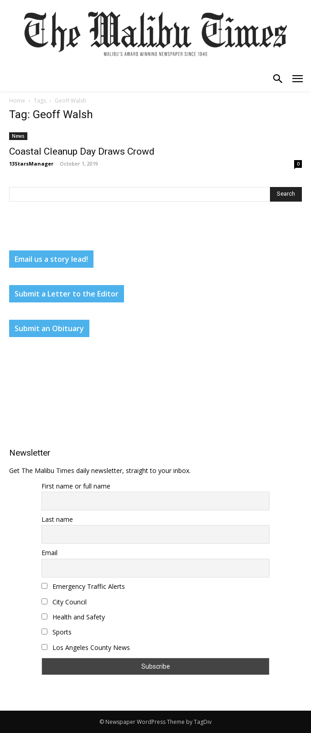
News (18, 136)
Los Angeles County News (85, 647)
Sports (56, 632)
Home (17, 100)
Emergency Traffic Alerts (83, 586)
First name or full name (75, 486)
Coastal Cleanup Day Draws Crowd (82, 151)
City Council (64, 602)
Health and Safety (73, 617)
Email (49, 552)
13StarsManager (31, 163)
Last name (57, 519)
